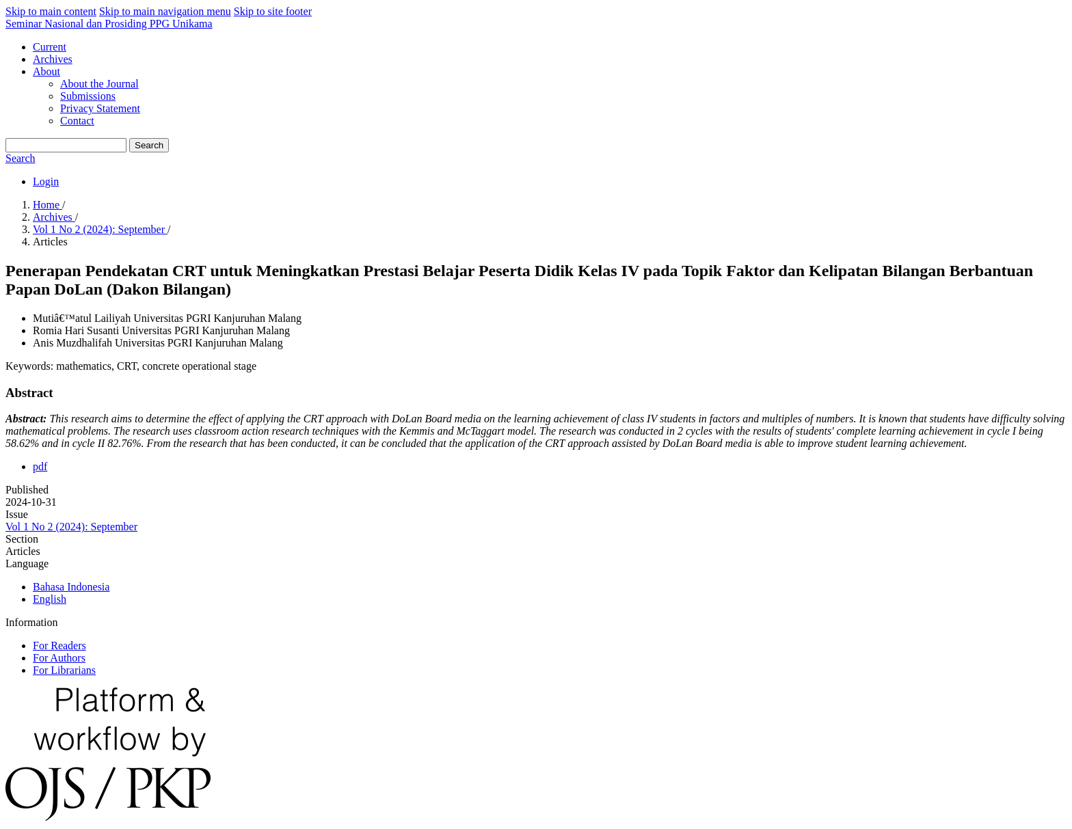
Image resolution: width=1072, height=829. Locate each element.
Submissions (88, 96)
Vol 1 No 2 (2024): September (100, 229)
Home (47, 204)
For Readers (59, 645)
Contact (77, 120)
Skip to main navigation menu (165, 11)
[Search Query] (65, 145)
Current (49, 47)
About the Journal (99, 84)
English (49, 599)
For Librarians (64, 670)
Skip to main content (50, 11)
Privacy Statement (100, 108)
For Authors (59, 658)
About (46, 71)
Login (46, 181)
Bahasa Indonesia (71, 587)
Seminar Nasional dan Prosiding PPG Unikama (109, 23)
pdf (40, 466)
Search (149, 145)
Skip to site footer (273, 11)
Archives (52, 59)
